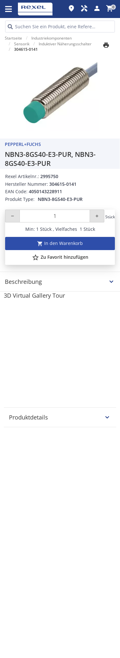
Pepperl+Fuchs (23, 144)
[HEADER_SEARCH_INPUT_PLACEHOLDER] (60, 26)
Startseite (13, 38)
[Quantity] (55, 216)
